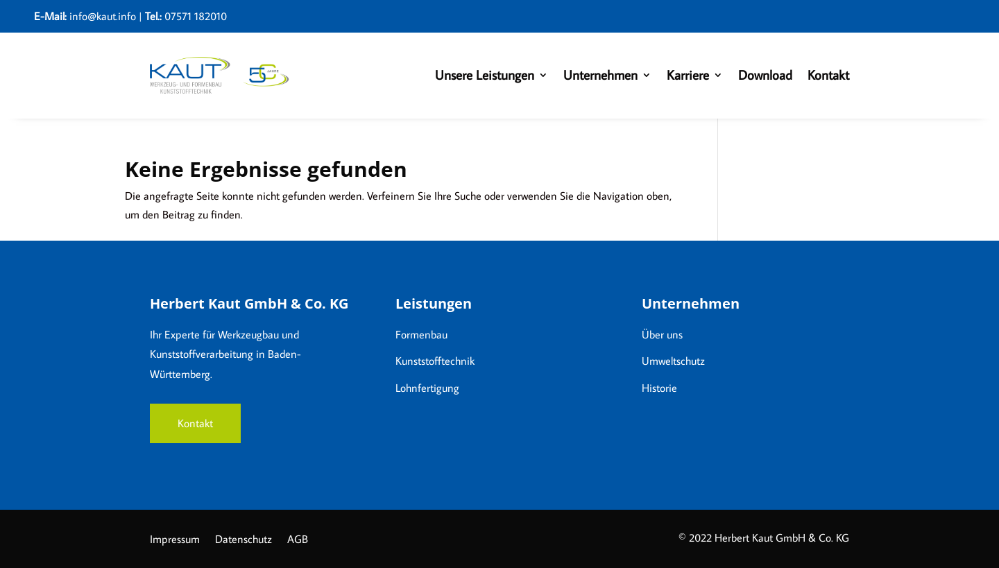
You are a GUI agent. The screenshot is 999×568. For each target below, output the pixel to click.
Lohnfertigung (427, 388)
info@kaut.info (102, 16)
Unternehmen (600, 74)
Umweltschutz (673, 361)
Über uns (662, 334)
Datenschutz (243, 540)
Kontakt (828, 74)
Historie (659, 388)
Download (765, 74)
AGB (297, 540)
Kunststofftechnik (435, 361)
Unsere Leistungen (484, 74)
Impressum (175, 540)
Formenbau (421, 334)
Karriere (688, 74)
